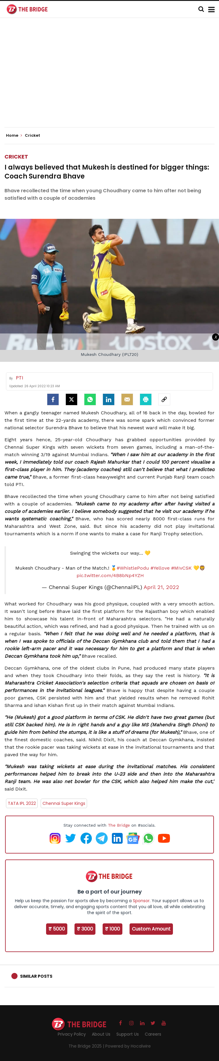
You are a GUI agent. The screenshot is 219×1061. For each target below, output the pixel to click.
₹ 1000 (112, 928)
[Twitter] (71, 399)
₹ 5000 (56, 928)
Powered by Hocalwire (128, 1046)
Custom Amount (151, 928)
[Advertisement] (111, 77)
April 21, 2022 (161, 587)
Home (14, 135)
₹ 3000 (85, 928)
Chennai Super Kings (63, 803)
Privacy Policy (72, 1034)
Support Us (127, 1034)
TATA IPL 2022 (22, 803)
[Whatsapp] (90, 399)
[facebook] (53, 399)
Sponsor (141, 901)
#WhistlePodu (133, 568)
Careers (153, 1034)
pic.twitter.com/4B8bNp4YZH (110, 575)
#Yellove (160, 568)
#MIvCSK (181, 568)
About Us (101, 1034)
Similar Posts (36, 976)
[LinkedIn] (109, 399)
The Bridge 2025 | (87, 1046)
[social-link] (164, 399)
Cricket (16, 156)
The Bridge (119, 825)
